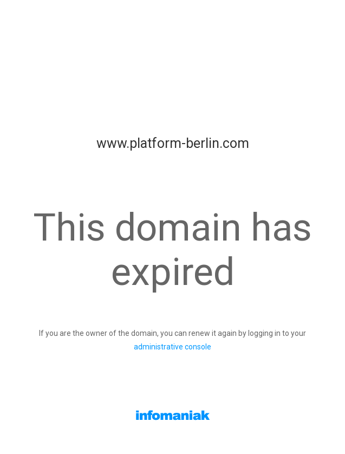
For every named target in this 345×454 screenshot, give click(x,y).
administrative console (172, 346)
